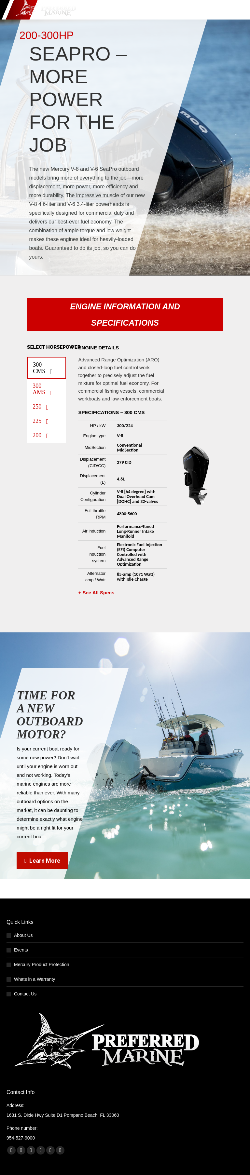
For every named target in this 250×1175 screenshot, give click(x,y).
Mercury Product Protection (41, 964)
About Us (23, 935)
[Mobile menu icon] (239, 10)
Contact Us (25, 993)
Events (21, 949)
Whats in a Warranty (34, 979)
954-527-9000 (21, 1138)
